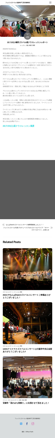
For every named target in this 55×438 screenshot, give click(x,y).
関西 (33, 45)
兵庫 (20, 400)
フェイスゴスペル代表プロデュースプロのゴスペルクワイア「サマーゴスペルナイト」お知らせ (26, 229)
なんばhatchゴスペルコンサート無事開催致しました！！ (25, 225)
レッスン (22, 45)
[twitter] (21, 423)
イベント (5, 400)
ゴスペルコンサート (8, 292)
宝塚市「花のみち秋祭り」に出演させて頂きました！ (26, 403)
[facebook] (27, 423)
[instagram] (33, 423)
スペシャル (16, 292)
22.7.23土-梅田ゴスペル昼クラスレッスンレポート (27, 42)
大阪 (27, 45)
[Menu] (50, 2)
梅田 (30, 45)
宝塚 (23, 400)
